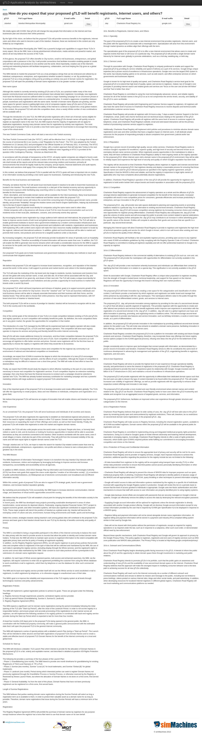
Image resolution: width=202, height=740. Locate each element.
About (70, 3)
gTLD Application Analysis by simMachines (29, 2)
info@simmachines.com (14, 722)
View (88, 24)
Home (62, 3)
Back (5, 10)
